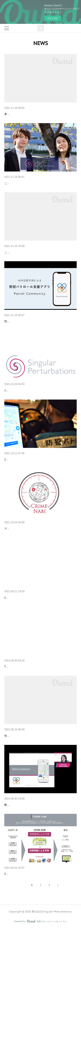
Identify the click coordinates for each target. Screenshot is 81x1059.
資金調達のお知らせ (18, 194)
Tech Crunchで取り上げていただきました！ (34, 756)
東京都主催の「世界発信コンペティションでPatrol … (40, 114)
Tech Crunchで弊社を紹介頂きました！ (27, 763)
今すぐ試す (52, 18)
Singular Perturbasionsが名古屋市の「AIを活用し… (39, 832)
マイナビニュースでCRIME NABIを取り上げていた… (40, 596)
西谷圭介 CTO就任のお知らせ (24, 992)
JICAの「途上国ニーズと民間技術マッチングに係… (39, 435)
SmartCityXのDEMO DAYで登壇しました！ (33, 912)
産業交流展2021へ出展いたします (27, 274)
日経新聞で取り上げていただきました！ (31, 515)
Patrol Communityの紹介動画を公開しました (34, 355)
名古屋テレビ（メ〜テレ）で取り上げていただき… (39, 676)
